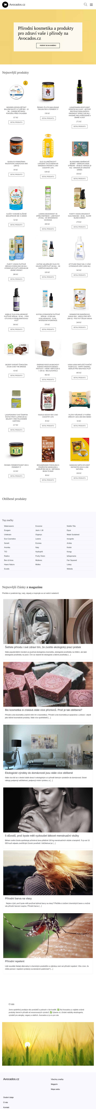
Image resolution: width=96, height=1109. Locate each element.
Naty (6, 542)
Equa (30, 530)
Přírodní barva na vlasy (18, 884)
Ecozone (31, 526)
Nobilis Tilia (56, 526)
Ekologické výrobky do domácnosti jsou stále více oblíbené (39, 758)
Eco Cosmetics (34, 534)
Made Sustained (11, 534)
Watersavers (10, 526)
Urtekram (55, 530)
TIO (53, 542)
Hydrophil (79, 542)
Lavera (54, 534)
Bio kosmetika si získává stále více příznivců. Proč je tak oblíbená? (43, 695)
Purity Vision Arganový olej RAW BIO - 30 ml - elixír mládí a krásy (79, 216)
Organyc (78, 530)
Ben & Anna (9, 551)
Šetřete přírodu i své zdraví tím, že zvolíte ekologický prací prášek (43, 632)
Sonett (7, 538)
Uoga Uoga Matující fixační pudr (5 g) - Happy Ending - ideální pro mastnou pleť (79, 367)
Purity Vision (57, 546)
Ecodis (54, 555)
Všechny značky (57, 1065)
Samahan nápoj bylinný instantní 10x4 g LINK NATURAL (79, 467)
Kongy (7, 546)
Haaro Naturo (80, 551)
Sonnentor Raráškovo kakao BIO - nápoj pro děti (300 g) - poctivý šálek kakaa (79, 316)
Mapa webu (55, 1075)
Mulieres (31, 551)
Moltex (7, 555)
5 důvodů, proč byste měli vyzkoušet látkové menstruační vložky (42, 821)
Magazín (54, 1070)
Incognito (79, 534)
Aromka (78, 538)
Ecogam (78, 526)
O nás (5, 1088)
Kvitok (30, 542)
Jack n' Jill (9, 530)
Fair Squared (57, 551)
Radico (31, 546)
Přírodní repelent (14, 947)
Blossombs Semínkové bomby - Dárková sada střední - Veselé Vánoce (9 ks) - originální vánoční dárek (79, 166)
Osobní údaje (8, 1083)
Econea (31, 538)
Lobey (30, 555)
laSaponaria (80, 546)
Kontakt (6, 1093)
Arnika (54, 538)
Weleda (78, 555)
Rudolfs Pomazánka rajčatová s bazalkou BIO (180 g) (16, 164)
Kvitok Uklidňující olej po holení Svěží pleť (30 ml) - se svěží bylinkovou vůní (48, 266)
